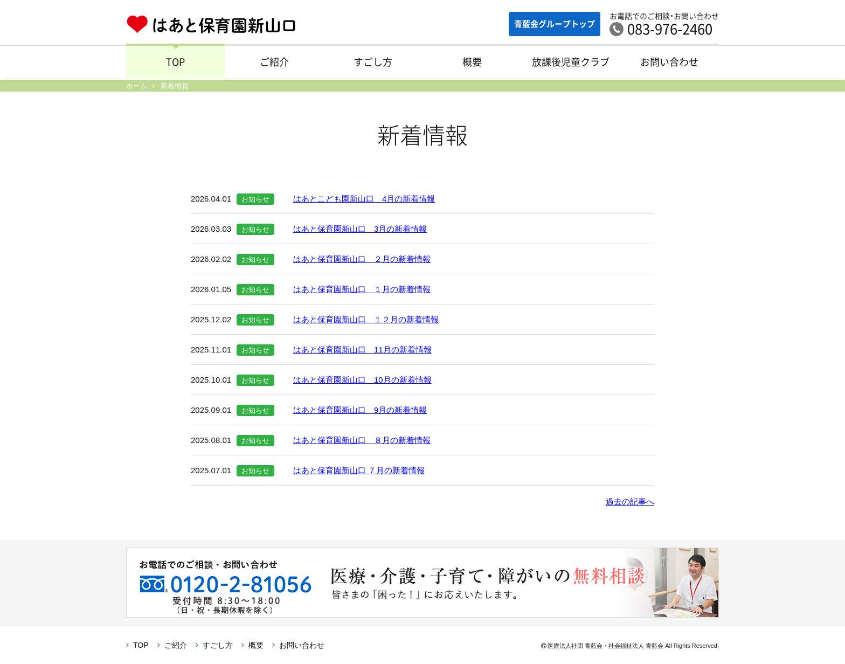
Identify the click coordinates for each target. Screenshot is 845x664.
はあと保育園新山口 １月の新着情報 (362, 289)
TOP (175, 64)
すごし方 (373, 64)
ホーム (136, 86)
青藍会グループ (549, 24)
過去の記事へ (630, 501)
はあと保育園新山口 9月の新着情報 (360, 409)
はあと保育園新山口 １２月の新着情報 (366, 319)
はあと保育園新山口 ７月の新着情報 (359, 470)
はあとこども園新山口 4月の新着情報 (364, 198)
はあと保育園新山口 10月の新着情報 (362, 379)
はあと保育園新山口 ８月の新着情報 (362, 440)
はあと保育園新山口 (211, 24)
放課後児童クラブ (570, 64)
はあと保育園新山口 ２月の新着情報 (362, 259)
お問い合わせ (669, 64)
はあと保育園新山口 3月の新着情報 (360, 228)
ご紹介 (274, 64)
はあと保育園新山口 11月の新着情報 (362, 349)
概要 (472, 64)
